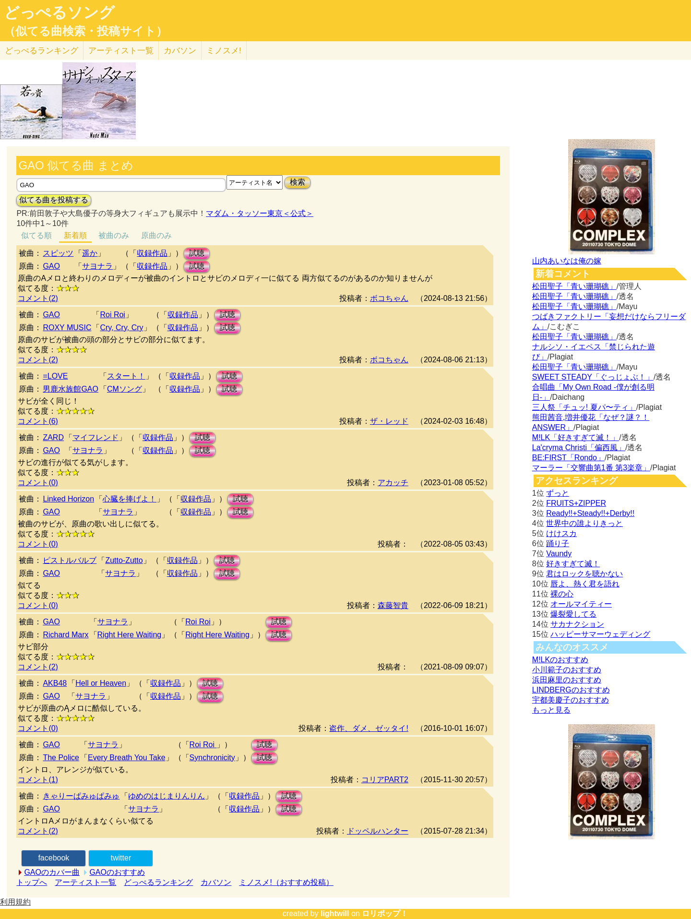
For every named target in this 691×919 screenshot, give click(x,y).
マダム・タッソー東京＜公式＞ (259, 213)
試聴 (196, 253)
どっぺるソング (59, 12)
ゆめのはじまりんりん (166, 796)
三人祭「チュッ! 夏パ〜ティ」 (584, 407)
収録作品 (152, 253)
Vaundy (559, 553)
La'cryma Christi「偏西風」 (578, 447)
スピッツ (58, 253)
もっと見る (551, 710)
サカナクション (577, 624)
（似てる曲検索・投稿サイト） (85, 31)
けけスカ (561, 533)
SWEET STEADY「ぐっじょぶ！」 (593, 377)
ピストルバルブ (69, 560)
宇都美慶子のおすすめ (570, 700)
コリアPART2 (384, 780)
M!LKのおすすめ (560, 660)
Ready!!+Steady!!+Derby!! (590, 513)
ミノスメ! (223, 50)
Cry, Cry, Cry (121, 327)
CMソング (124, 389)
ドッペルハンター (377, 831)
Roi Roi (112, 314)
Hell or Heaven (100, 683)
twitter (121, 858)
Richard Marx (65, 635)
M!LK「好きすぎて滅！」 (575, 437)
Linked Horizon (68, 499)
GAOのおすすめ (117, 872)
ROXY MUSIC (67, 327)
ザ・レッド (389, 421)
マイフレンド (95, 437)
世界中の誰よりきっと (584, 523)
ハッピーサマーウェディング (600, 634)
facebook (53, 858)
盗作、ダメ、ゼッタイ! (368, 728)
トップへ (31, 882)
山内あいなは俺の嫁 (566, 261)
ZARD (53, 437)
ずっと (557, 493)
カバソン (180, 50)
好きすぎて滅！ (573, 564)
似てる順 (36, 235)
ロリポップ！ (385, 913)
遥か (89, 253)
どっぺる (41, 50)
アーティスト (121, 50)
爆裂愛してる (573, 614)
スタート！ (126, 376)
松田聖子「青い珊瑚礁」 (574, 286)
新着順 (75, 235)
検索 (297, 182)
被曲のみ (113, 235)
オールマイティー (581, 604)
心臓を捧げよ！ (129, 499)
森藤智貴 (393, 605)
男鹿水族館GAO (70, 389)
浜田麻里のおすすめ (566, 680)
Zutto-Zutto (124, 560)
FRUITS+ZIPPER (576, 503)
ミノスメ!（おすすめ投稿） (286, 882)
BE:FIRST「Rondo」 (568, 458)
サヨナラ (97, 266)
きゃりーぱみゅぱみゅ (81, 796)
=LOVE (55, 376)
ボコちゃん (389, 298)
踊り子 (557, 543)
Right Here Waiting (129, 635)
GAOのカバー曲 (52, 872)
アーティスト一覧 (85, 882)
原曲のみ (156, 235)
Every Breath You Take (127, 757)
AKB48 (55, 683)
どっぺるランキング (158, 882)
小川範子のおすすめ (566, 670)
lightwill (335, 913)
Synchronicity (212, 757)
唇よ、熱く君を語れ (585, 584)
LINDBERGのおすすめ (571, 690)
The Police (61, 757)
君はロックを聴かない (584, 574)
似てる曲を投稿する (53, 200)
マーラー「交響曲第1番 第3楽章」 (591, 468)
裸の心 (561, 594)
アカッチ (393, 482)
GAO (51, 266)
